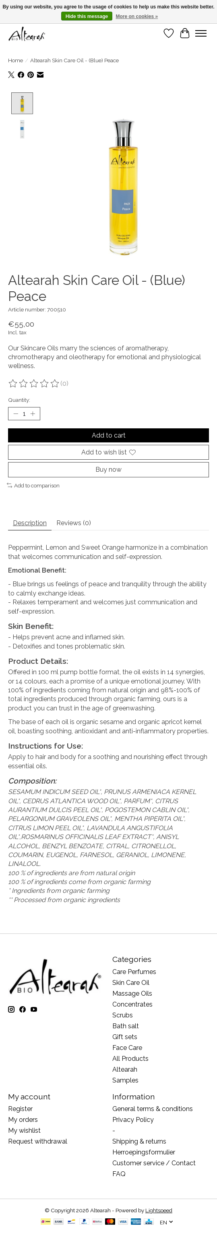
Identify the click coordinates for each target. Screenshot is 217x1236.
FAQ (119, 1174)
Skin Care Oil (130, 982)
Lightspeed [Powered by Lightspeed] (158, 1210)
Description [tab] (30, 523)
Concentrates (132, 1004)
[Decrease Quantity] (15, 413)
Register (20, 1109)
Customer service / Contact (154, 1163)
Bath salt (125, 1025)
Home (15, 60)
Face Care (127, 1047)
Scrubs (122, 1015)
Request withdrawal (37, 1141)
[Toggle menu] (201, 33)
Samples (125, 1080)
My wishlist (24, 1130)
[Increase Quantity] (32, 413)
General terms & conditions (152, 1109)
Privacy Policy (133, 1119)
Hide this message (87, 16)
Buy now (108, 469)
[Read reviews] (34, 383)
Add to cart (109, 435)
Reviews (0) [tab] (73, 523)
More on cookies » (137, 16)
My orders (23, 1119)
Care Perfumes (134, 971)
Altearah (124, 1069)
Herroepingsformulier (143, 1152)
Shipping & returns (139, 1141)
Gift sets (124, 1036)
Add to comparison (33, 485)
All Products (130, 1058)
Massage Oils (132, 993)
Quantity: (19, 399)
